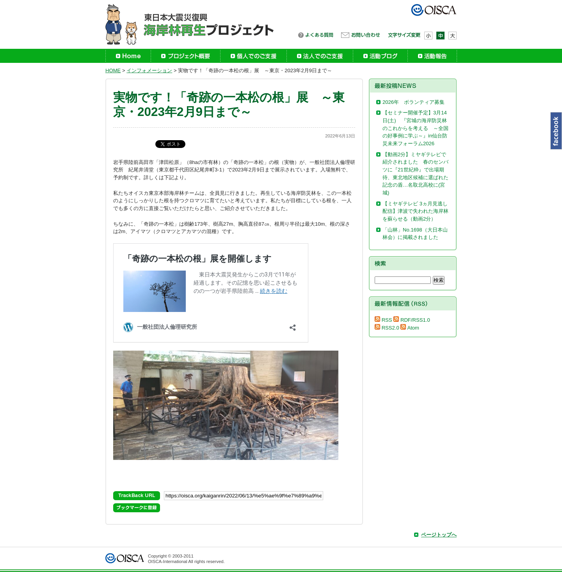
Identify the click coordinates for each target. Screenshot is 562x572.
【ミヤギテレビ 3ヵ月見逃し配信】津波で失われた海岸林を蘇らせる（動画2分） (415, 211)
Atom (409, 328)
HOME (113, 70)
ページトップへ (439, 535)
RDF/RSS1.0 (411, 320)
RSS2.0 (387, 328)
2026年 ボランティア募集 (416, 102)
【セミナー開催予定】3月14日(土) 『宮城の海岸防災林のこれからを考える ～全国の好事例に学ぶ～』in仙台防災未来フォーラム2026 (415, 128)
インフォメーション (149, 70)
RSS (383, 320)
